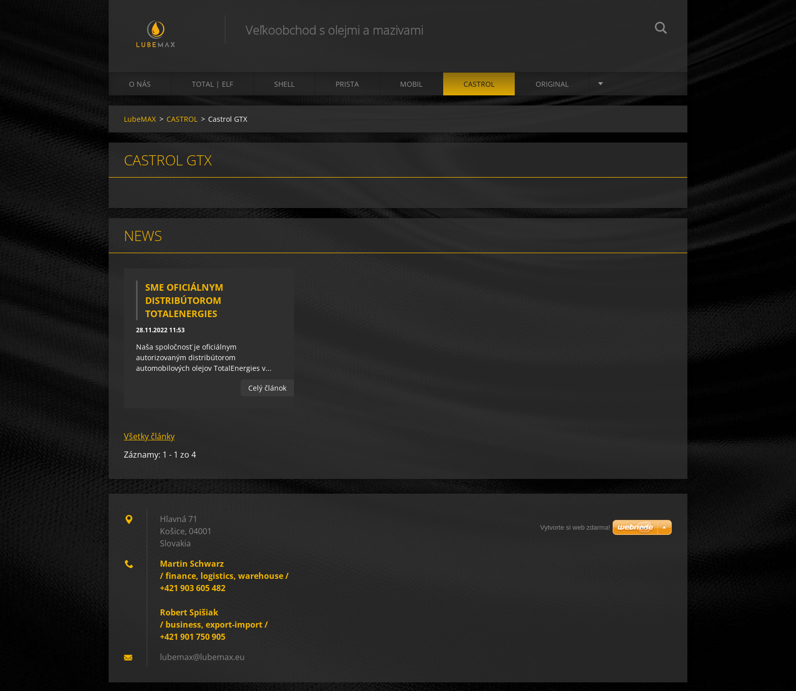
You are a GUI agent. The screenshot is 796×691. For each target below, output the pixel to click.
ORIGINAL (552, 92)
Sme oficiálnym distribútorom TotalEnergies (184, 308)
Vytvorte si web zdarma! (575, 536)
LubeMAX (140, 127)
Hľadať (661, 29)
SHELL (284, 92)
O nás (140, 92)
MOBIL (411, 92)
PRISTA (347, 92)
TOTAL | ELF (212, 92)
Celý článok (267, 396)
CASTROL (478, 92)
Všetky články (149, 445)
